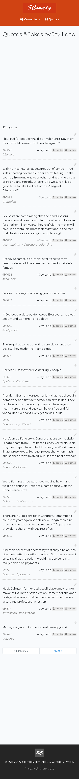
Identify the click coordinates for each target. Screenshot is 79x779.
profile (58, 150)
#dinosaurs (29, 244)
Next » (58, 650)
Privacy (69, 761)
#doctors (9, 574)
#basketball (27, 613)
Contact (57, 761)
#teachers (9, 279)
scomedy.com (31, 761)
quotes (70, 150)
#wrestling (10, 613)
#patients (23, 574)
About (45, 761)
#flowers (8, 154)
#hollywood (10, 330)
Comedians (30, 19)
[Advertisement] (39, 83)
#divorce (8, 638)
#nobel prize (24, 501)
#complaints (11, 244)
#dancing (45, 244)
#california (20, 467)
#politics (8, 381)
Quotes (52, 19)
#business (23, 381)
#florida (27, 424)
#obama (8, 501)
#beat (7, 467)
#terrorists (9, 201)
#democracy (11, 424)
